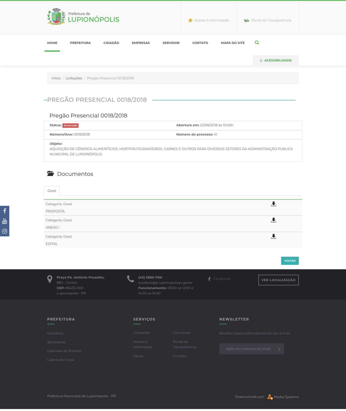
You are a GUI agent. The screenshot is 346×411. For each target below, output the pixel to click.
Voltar (289, 260)
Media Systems (282, 397)
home (52, 43)
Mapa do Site (232, 43)
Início (56, 78)
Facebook (219, 279)
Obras (138, 356)
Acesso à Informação (142, 345)
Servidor (171, 43)
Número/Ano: (61, 134)
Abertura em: (187, 125)
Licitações (74, 78)
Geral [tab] (51, 191)
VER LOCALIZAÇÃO (278, 281)
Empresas (141, 43)
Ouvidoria (55, 334)
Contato (200, 43)
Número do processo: (194, 134)
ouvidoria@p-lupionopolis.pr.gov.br (165, 283)
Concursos (181, 333)
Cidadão (111, 43)
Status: (56, 125)
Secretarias (56, 342)
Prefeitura (80, 43)
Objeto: (56, 143)
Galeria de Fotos (60, 360)
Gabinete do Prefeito (64, 351)
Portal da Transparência (184, 345)
